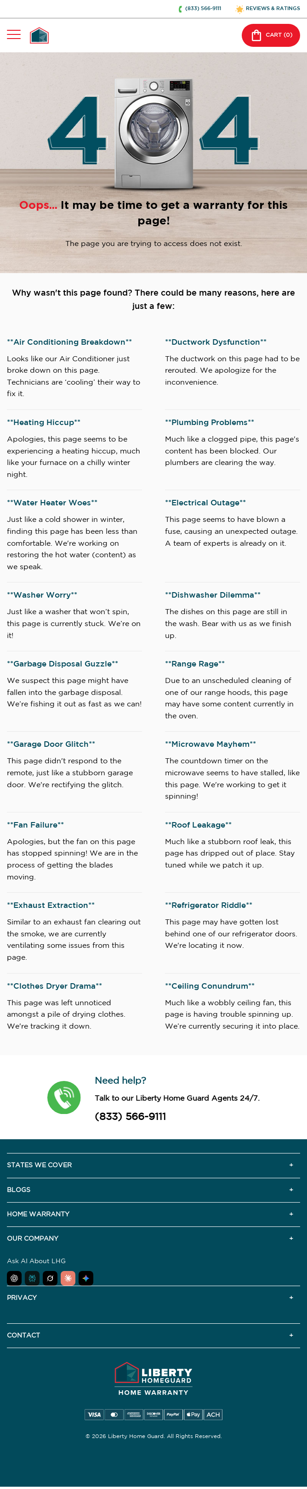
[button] (64, 1097)
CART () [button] (271, 35)
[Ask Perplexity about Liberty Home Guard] (32, 1278)
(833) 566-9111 (130, 1117)
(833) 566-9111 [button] (203, 8)
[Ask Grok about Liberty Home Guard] (50, 1278)
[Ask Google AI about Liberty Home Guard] (86, 1278)
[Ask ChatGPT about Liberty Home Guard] (14, 1278)
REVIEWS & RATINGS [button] (273, 8)
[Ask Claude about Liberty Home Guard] (68, 1278)
